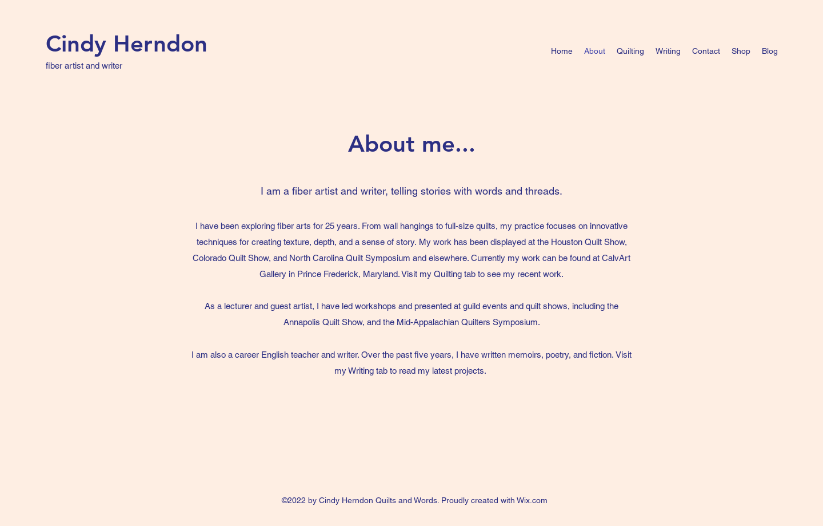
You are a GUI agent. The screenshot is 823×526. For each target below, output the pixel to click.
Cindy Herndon (126, 43)
